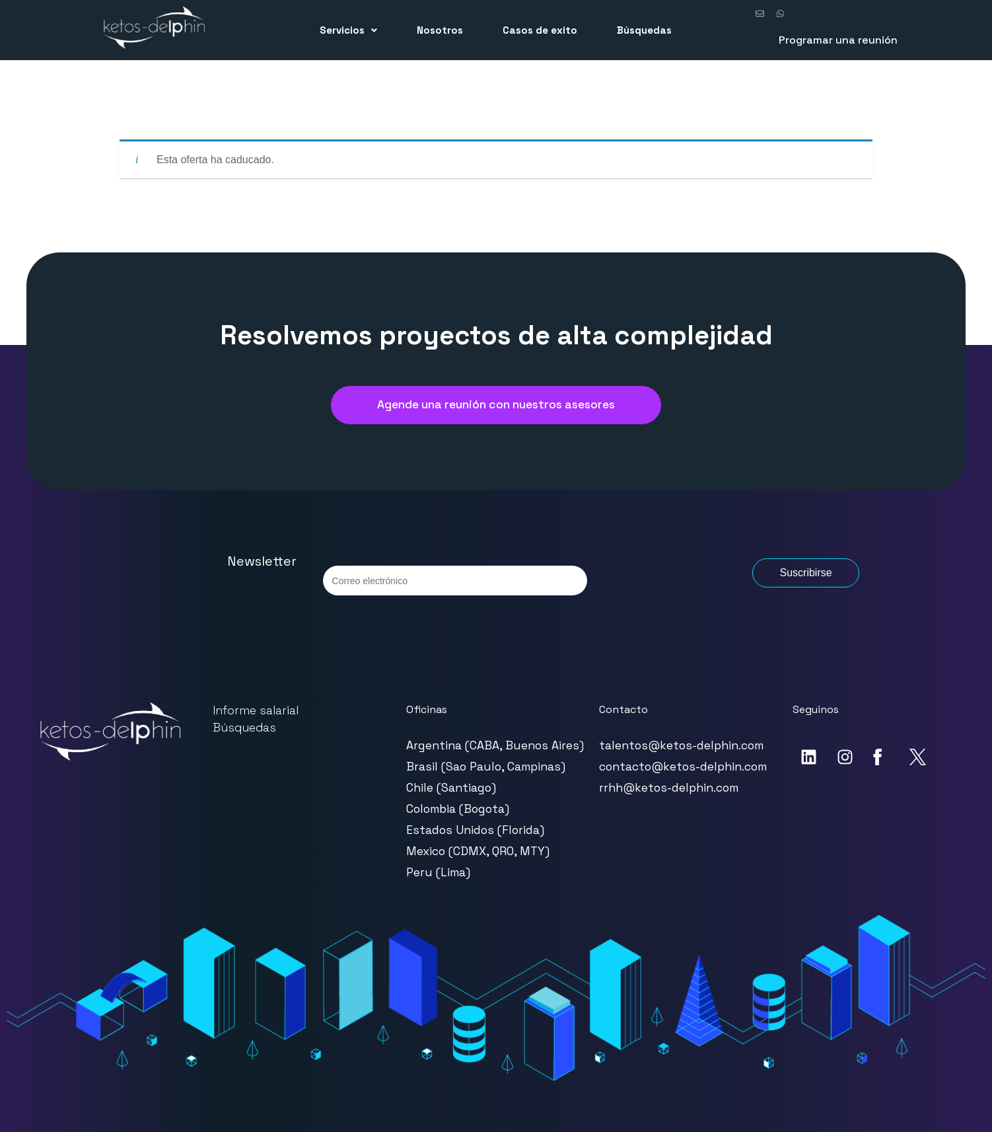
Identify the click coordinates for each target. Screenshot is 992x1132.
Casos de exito (540, 30)
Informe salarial (256, 710)
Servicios (348, 30)
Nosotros (440, 30)
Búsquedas (644, 30)
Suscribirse (805, 572)
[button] (348, 30)
